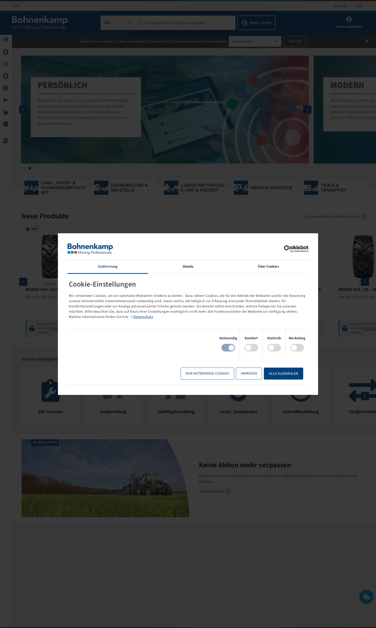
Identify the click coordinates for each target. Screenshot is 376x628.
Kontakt (340, 6)
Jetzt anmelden (211, 492)
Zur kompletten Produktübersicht (332, 217)
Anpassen (242, 373)
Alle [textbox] (107, 22)
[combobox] (117, 23)
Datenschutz (180, 316)
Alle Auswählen (277, 373)
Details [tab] (188, 266)
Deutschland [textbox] (243, 41)
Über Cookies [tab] (263, 266)
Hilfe (16, 6)
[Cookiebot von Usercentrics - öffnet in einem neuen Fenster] (281, 248)
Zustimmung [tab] (112, 266)
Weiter (295, 41)
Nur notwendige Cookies (201, 373)
